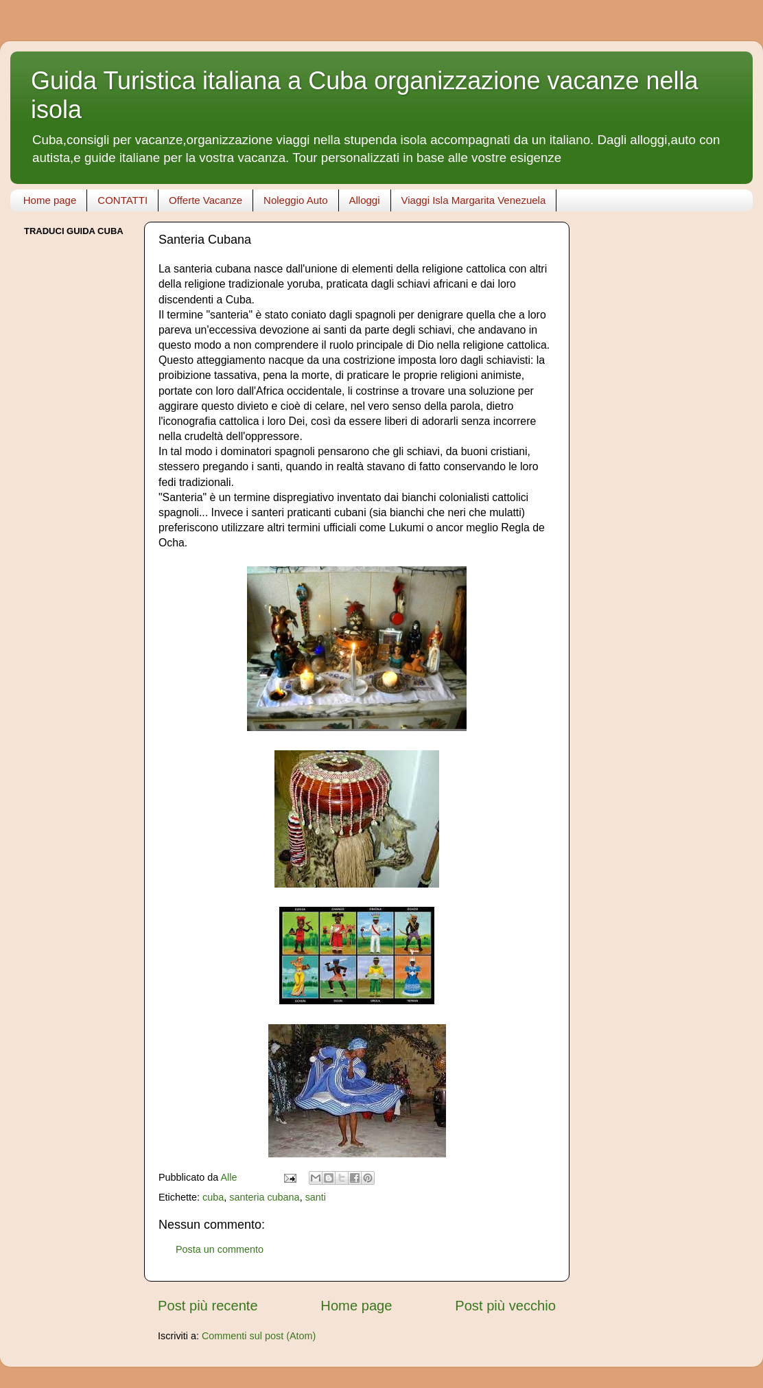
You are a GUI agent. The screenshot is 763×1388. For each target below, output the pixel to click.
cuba (213, 1197)
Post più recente (208, 1305)
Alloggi (364, 200)
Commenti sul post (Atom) (259, 1335)
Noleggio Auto (295, 200)
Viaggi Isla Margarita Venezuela (473, 200)
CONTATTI (122, 200)
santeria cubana (264, 1197)
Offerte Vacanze (205, 200)
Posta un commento (219, 1249)
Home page (50, 200)
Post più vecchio (505, 1305)
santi (315, 1197)
